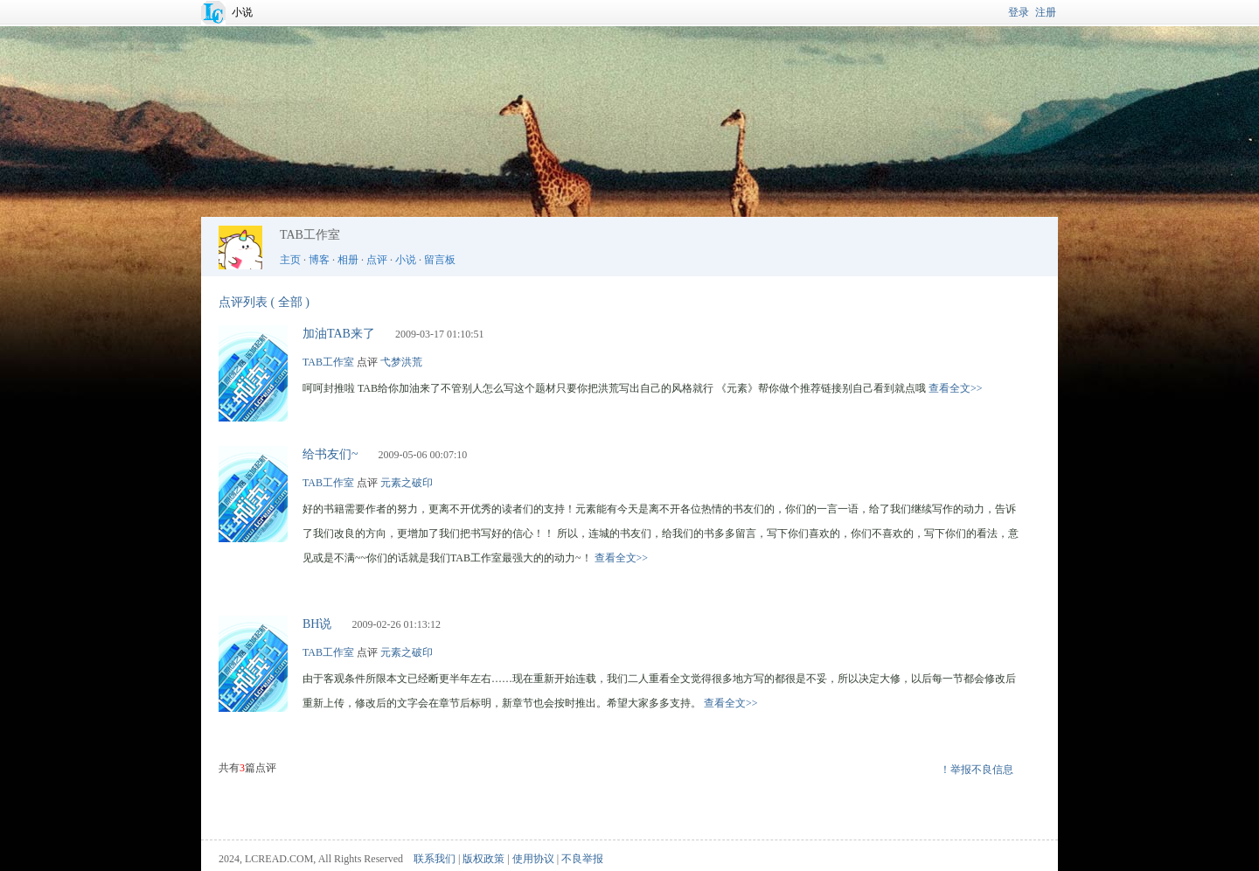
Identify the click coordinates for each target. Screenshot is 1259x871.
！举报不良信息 (976, 769)
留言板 (440, 260)
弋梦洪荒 (401, 362)
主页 (290, 260)
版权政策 (483, 859)
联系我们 (435, 859)
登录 (1018, 12)
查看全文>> (956, 388)
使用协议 (533, 859)
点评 (376, 260)
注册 (1045, 12)
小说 (242, 12)
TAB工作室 (328, 362)
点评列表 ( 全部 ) (264, 302)
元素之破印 (406, 483)
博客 (319, 260)
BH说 (317, 624)
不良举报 (582, 859)
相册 (347, 260)
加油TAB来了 (339, 333)
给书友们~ (330, 454)
